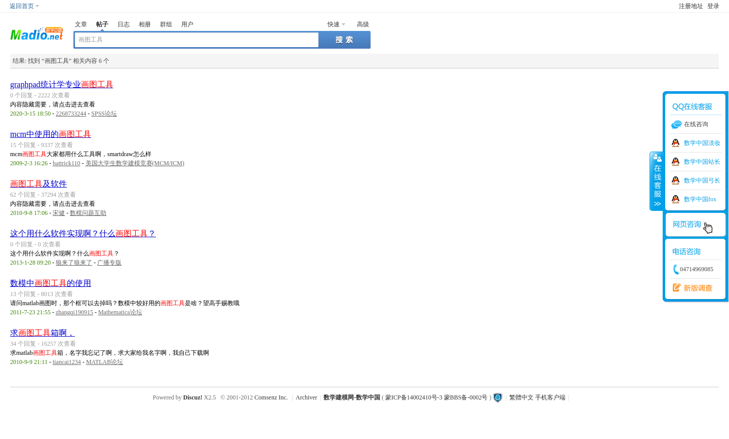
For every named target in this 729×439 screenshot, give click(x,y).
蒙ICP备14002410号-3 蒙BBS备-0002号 (436, 397)
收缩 (657, 181)
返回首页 (22, 6)
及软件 (38, 183)
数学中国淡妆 (702, 143)
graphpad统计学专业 (61, 84)
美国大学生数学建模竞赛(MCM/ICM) (135, 163)
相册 (145, 24)
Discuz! (192, 397)
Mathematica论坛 (120, 312)
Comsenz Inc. (271, 397)
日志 (123, 24)
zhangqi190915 (74, 312)
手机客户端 (550, 397)
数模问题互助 (88, 212)
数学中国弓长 (702, 180)
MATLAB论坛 (104, 361)
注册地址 (691, 6)
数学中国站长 (702, 161)
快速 (334, 24)
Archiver (306, 397)
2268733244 (71, 113)
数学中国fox (700, 199)
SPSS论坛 (104, 113)
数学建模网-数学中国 (351, 397)
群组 (166, 24)
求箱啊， (42, 332)
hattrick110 (66, 163)
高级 (363, 24)
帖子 (102, 24)
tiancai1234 (67, 361)
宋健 (59, 212)
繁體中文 (521, 397)
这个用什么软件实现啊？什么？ (83, 233)
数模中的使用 (50, 283)
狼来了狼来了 (74, 262)
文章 (81, 24)
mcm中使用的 (50, 134)
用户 (187, 24)
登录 (713, 6)
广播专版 (109, 262)
